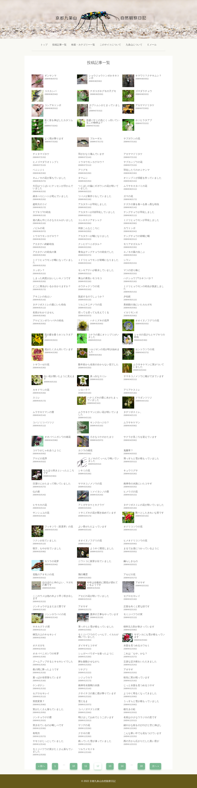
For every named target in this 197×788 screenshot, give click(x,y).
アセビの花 (129, 574)
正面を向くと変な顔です (137, 606)
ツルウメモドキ (86, 749)
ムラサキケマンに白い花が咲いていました (98, 413)
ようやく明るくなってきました (140, 693)
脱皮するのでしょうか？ (91, 296)
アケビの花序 (40, 458)
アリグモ (83, 170)
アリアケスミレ (132, 389)
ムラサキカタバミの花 (135, 186)
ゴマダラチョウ (143, 91)
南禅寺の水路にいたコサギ (138, 483)
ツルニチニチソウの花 (90, 304)
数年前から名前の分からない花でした (98, 364)
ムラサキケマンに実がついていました (148, 365)
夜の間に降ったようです (46, 669)
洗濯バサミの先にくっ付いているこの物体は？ (102, 121)
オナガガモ (39, 645)
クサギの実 (84, 733)
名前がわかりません (43, 312)
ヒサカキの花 (40, 505)
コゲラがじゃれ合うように (47, 450)
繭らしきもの (131, 561)
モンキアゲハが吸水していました (96, 270)
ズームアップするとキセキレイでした (53, 661)
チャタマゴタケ (41, 154)
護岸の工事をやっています (104, 614)
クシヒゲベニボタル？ (90, 244)
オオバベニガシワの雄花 (58, 437)
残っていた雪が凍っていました (94, 741)
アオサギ (140, 582)
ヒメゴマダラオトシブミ (46, 162)
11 (85, 766)
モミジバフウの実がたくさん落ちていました (53, 750)
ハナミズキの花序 (99, 320)
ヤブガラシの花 (132, 138)
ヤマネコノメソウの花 (90, 483)
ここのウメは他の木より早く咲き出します (53, 597)
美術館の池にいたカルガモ (138, 304)
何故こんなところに (89, 228)
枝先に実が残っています (137, 677)
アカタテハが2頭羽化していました (96, 212)
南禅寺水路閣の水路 (89, 685)
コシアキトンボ (53, 105)
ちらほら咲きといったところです (58, 471)
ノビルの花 (39, 228)
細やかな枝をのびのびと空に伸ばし (142, 725)
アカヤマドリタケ (144, 105)
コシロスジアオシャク (90, 220)
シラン (127, 260)
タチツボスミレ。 (133, 412)
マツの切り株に (132, 270)
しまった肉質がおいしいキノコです (52, 278)
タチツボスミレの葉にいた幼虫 (49, 304)
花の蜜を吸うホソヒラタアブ (58, 335)
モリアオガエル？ (133, 244)
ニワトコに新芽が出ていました (94, 561)
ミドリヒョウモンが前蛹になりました (98, 260)
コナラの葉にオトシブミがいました (103, 335)
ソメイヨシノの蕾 (99, 491)
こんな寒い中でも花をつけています (142, 733)
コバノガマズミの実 (89, 709)
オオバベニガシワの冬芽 (46, 653)
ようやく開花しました (102, 548)
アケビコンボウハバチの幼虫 (48, 320)
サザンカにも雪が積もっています (149, 635)
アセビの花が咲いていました (93, 596)
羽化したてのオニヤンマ (137, 170)
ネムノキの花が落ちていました (49, 178)
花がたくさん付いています (59, 349)
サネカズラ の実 (41, 626)
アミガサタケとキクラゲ (91, 505)
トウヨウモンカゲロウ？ (91, 162)
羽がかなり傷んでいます (91, 154)
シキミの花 (84, 470)
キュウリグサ (131, 470)
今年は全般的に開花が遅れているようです (102, 583)
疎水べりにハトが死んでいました (50, 196)
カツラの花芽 (52, 561)
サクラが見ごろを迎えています (140, 437)
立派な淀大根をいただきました (140, 661)
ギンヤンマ (50, 75)
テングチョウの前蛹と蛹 (137, 236)
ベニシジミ (39, 170)
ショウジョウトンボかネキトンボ (104, 76)
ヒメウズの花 (131, 491)
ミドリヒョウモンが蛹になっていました (53, 261)
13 (110, 766)
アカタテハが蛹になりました (93, 236)
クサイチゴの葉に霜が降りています (97, 693)
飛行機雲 (83, 574)
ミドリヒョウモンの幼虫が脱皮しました (144, 287)
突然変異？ (39, 701)
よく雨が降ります (54, 138)
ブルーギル (96, 138)
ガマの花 (128, 196)
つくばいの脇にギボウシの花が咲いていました (98, 187)
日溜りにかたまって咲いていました (52, 483)
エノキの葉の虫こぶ (134, 252)
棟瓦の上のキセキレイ (44, 634)
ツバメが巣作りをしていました (94, 196)
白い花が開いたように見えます (59, 377)
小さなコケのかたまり (102, 437)
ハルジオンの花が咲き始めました (104, 350)
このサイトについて (110, 44)
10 (73, 766)
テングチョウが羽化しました (139, 212)
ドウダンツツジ (143, 397)
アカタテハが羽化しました (92, 204)
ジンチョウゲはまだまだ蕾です (49, 606)
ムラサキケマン (132, 422)
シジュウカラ (85, 677)
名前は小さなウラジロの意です (140, 717)
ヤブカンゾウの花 (133, 162)
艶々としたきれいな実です (149, 512)
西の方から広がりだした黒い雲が (141, 741)
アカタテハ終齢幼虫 (43, 244)
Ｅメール (152, 44)
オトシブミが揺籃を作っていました (142, 178)
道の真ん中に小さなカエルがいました (53, 220)
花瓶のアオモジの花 (43, 574)
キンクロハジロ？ (99, 422)
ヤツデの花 (84, 725)
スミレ (36, 397)
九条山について (134, 44)
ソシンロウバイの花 (55, 614)
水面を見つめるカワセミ (137, 645)
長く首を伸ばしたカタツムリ (58, 121)
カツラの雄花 (85, 450)
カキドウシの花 (41, 389)
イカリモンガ (131, 312)
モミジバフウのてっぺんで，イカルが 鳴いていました (98, 635)
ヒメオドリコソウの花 (135, 540)
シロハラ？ (84, 389)
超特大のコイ (40, 204)
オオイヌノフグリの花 (147, 320)
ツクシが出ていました (44, 540)
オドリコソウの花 (133, 526)
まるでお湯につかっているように (141, 548)
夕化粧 (127, 296)
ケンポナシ (39, 685)
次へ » (155, 766)
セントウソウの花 (144, 349)
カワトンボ (129, 228)
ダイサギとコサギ (87, 645)
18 (141, 766)
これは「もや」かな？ (135, 653)
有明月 (36, 733)
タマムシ (83, 178)
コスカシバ (50, 91)
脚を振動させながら (89, 661)
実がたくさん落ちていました (48, 709)
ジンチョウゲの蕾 (42, 717)
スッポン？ (39, 270)
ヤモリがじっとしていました (48, 741)
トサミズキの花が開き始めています (97, 512)
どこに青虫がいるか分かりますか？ (52, 286)
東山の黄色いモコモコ (90, 278)
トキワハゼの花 (41, 364)
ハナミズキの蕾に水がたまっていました (102, 398)
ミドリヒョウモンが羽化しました (141, 220)
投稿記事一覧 (59, 44)
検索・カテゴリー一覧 (83, 44)
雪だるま (83, 701)
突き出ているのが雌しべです (48, 725)
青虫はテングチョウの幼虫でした (96, 252)
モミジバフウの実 (133, 614)
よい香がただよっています (92, 526)
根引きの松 (129, 709)
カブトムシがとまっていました (104, 106)
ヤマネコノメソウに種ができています (144, 376)
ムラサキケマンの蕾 (43, 412)
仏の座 (36, 491)
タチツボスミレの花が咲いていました (144, 505)
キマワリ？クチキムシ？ (148, 75)
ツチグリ (83, 669)
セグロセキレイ (132, 596)
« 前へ (41, 766)
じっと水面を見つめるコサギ (139, 685)
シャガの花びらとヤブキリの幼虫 (149, 335)
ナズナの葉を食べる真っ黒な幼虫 (141, 204)
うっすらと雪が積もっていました (141, 701)
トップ (44, 44)
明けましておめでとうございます (96, 717)
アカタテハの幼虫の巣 (44, 252)
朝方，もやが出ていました (47, 548)
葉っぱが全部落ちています (47, 677)
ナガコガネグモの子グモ (103, 91)
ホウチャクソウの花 (89, 286)
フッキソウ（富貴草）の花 (59, 526)
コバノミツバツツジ (43, 422)
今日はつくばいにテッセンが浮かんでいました (53, 187)
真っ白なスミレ (98, 376)
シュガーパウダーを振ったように (96, 653)
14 (122, 766)
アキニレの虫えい (42, 296)
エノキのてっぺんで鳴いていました (103, 459)
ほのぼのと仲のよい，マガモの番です (57, 583)
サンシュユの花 (41, 512)
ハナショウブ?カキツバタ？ (138, 278)
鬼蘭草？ (128, 450)
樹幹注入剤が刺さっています (139, 626)
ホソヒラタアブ (143, 120)
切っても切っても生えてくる (93, 312)
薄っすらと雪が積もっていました (141, 458)
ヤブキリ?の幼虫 (42, 212)
